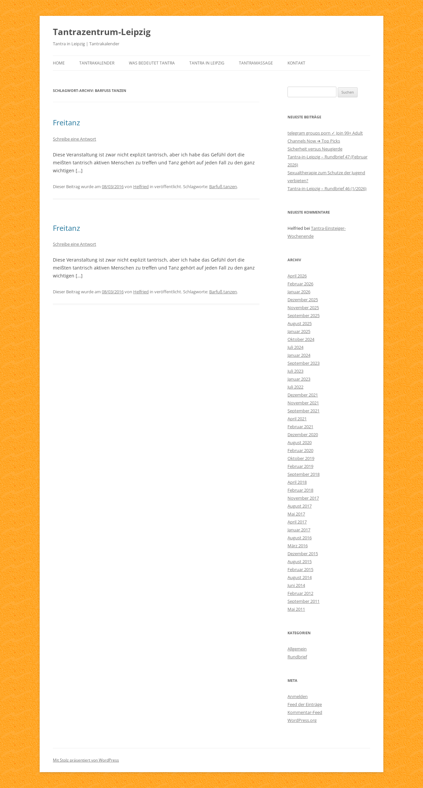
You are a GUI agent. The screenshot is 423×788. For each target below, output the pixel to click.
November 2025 (303, 308)
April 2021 (297, 419)
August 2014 (300, 577)
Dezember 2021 (303, 395)
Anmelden (298, 696)
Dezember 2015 (303, 554)
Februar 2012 (300, 593)
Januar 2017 (299, 530)
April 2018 (297, 482)
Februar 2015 (300, 569)
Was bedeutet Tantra (152, 63)
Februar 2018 (300, 490)
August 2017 (300, 506)
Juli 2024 (295, 347)
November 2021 (303, 403)
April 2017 (297, 522)
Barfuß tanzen (223, 186)
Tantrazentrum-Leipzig (102, 32)
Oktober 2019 (301, 458)
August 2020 (300, 442)
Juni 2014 (296, 585)
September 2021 (304, 411)
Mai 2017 (296, 514)
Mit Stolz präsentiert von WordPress (86, 760)
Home (59, 63)
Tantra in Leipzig (206, 63)
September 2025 (304, 315)
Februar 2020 (300, 450)
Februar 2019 (300, 466)
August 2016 (300, 538)
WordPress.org (302, 720)
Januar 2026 (299, 292)
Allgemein (297, 649)
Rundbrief (297, 657)
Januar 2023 (299, 379)
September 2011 (304, 601)
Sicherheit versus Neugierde (315, 149)
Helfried (141, 186)
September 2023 (304, 363)
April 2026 (297, 276)
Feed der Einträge (305, 704)
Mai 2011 (296, 609)
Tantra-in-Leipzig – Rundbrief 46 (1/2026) (327, 188)
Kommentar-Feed (305, 712)
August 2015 (300, 561)
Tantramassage (256, 63)
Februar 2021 (300, 427)
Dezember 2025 (303, 300)
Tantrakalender (96, 63)
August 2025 (300, 323)
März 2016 (298, 546)
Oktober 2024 (301, 339)
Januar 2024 (299, 355)
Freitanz (66, 122)
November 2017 (303, 498)
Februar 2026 (300, 284)
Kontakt (296, 63)
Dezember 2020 (303, 434)
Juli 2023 (295, 371)
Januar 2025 (299, 331)
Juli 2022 (295, 387)
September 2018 (304, 474)
